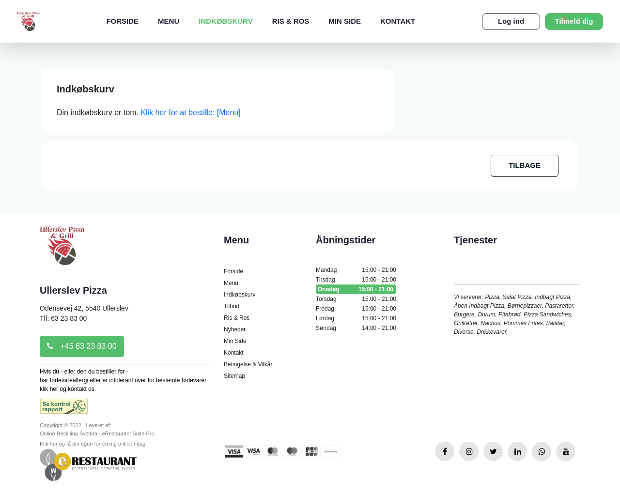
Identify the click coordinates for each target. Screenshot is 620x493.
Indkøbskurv (225, 21)
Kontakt (397, 21)
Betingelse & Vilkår (248, 364)
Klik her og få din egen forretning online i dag (92, 444)
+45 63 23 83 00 (82, 346)
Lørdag (356, 318)
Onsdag (356, 289)
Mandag (356, 270)
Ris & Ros (291, 21)
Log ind (511, 21)
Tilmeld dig (574, 21)
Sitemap (234, 376)
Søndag (356, 328)
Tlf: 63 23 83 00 (63, 318)
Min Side (344, 21)
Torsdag (356, 299)
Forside (122, 21)
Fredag (356, 309)
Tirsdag (356, 279)
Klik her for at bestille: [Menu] (190, 112)
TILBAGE (525, 165)
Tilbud (231, 306)
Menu (168, 21)
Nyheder (235, 329)
